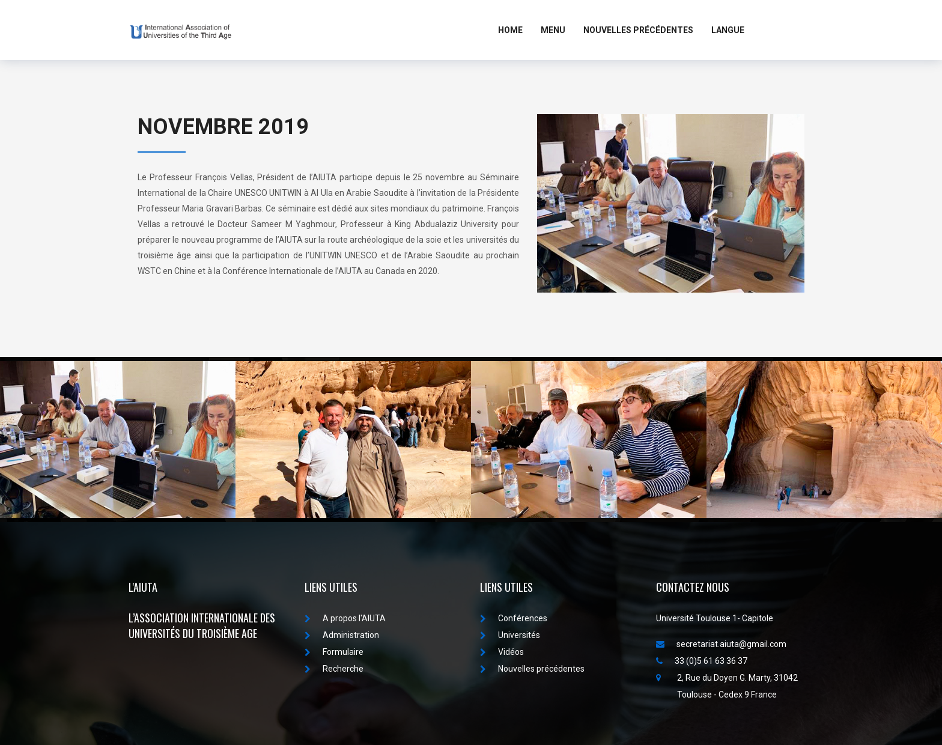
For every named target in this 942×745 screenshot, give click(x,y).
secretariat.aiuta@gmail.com (721, 644)
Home (510, 30)
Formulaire (334, 652)
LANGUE (727, 30)
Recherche (334, 669)
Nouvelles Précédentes (638, 30)
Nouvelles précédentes (532, 669)
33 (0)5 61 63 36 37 (701, 661)
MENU (553, 30)
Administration (342, 635)
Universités (510, 635)
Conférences (513, 618)
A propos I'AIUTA (345, 618)
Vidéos (502, 652)
